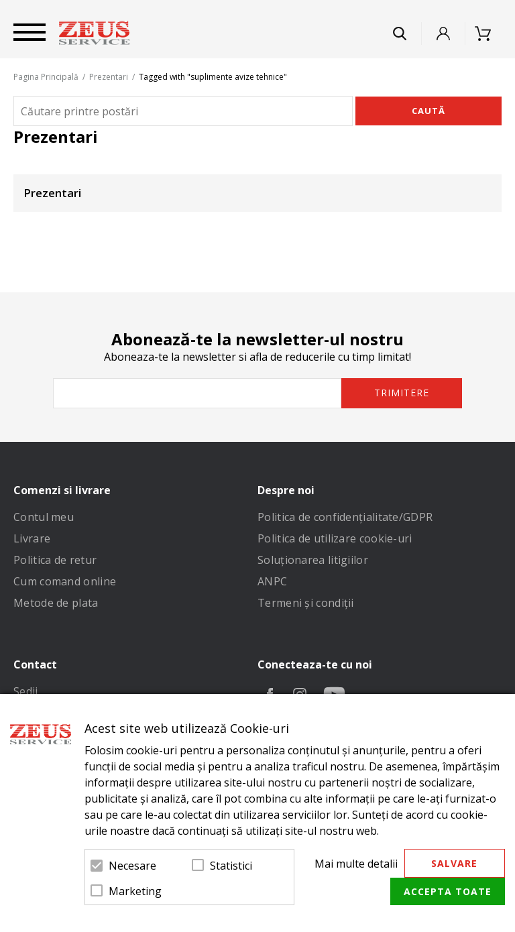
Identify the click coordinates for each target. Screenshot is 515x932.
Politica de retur (55, 559)
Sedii (25, 691)
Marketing (135, 891)
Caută (428, 111)
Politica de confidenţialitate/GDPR (345, 517)
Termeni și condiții (306, 602)
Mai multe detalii (356, 863)
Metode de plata (56, 602)
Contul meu (43, 517)
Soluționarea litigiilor (313, 559)
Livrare (31, 538)
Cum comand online (64, 581)
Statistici (231, 865)
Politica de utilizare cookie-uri (335, 538)
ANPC (272, 581)
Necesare (132, 865)
